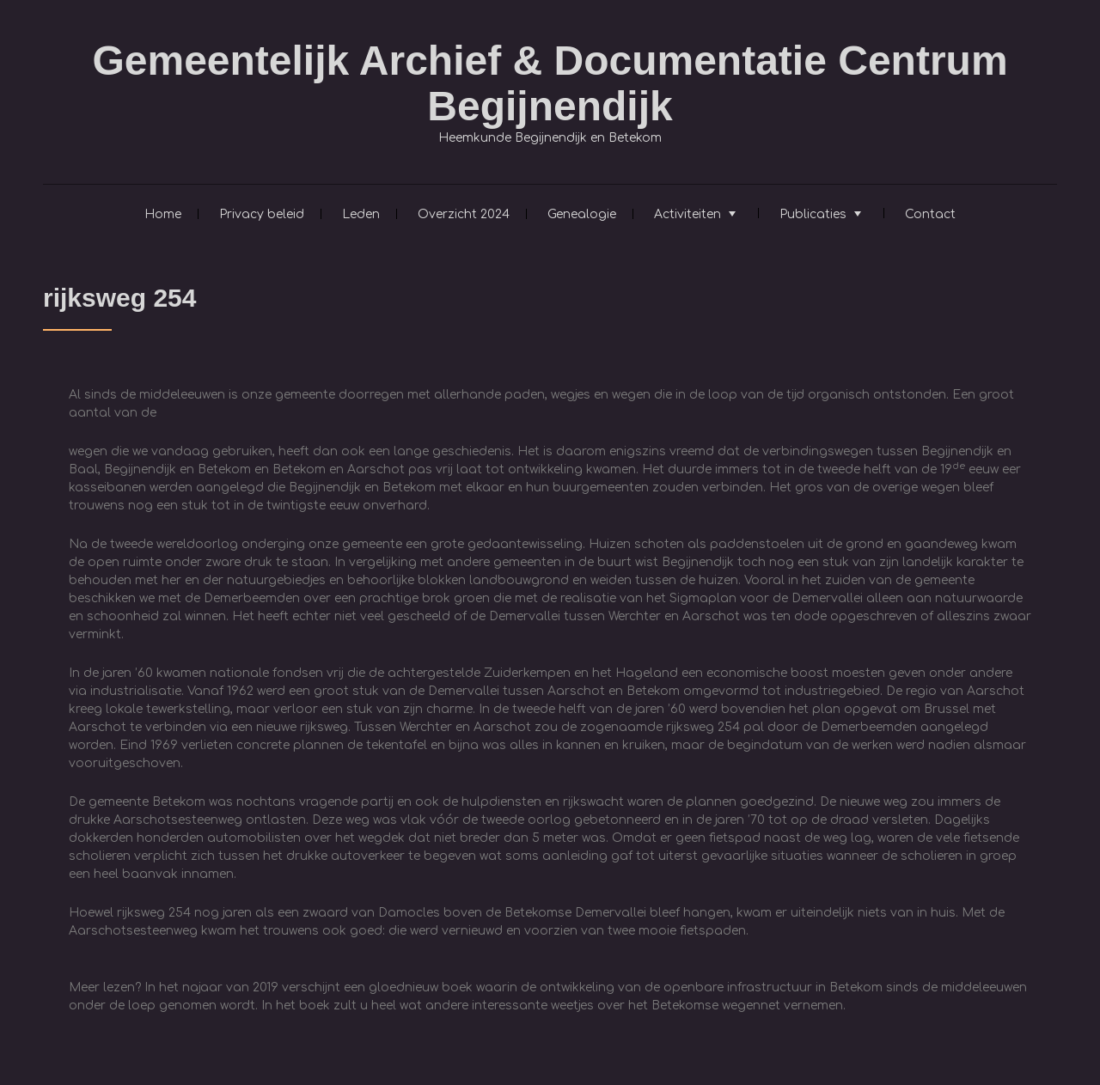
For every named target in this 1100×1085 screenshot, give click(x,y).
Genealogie (581, 214)
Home (162, 214)
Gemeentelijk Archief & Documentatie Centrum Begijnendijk (549, 83)
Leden (361, 214)
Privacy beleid (261, 214)
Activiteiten (687, 214)
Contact (930, 214)
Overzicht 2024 (464, 214)
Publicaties (812, 214)
